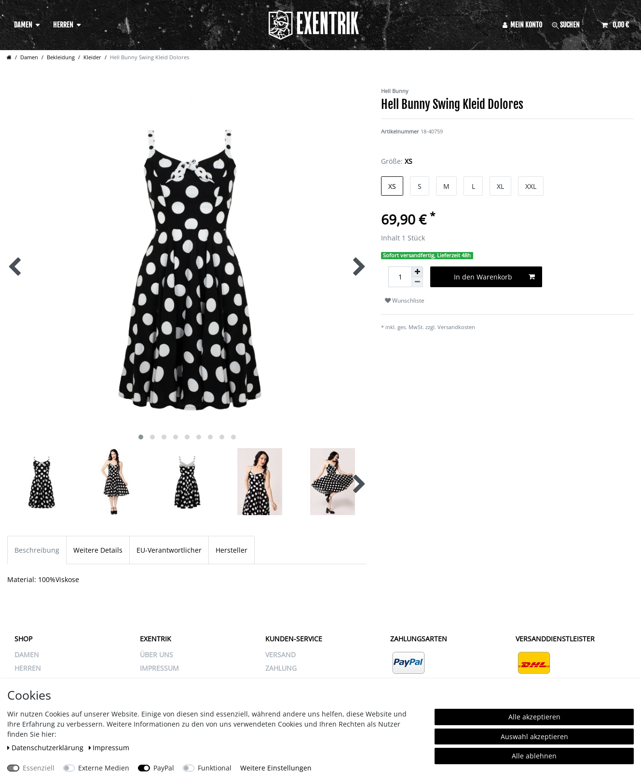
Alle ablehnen (534, 755)
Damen (23, 25)
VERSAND (280, 654)
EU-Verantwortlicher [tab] (169, 550)
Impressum (109, 747)
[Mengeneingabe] (399, 276)
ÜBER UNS (156, 654)
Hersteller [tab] (231, 550)
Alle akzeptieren (534, 716)
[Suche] (572, 24)
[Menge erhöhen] (417, 271)
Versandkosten (456, 327)
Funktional (215, 767)
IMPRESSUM (159, 668)
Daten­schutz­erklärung (46, 747)
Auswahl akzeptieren (534, 736)
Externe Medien (103, 767)
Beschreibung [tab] (36, 550)
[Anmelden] (522, 24)
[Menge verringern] (417, 282)
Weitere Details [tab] (98, 550)
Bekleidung (61, 57)
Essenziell (39, 767)
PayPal (163, 767)
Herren (63, 25)
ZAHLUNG (281, 668)
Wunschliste (404, 300)
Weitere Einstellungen (276, 767)
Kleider (92, 57)
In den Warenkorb (494, 276)
